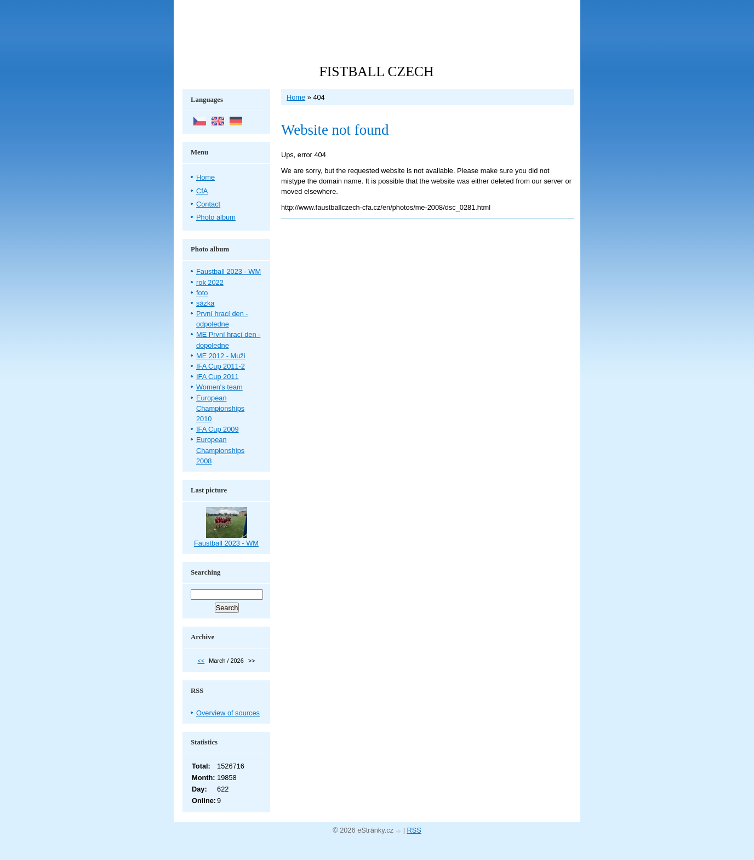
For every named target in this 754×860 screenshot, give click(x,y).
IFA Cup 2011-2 (220, 366)
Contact (208, 204)
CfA (202, 191)
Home (296, 97)
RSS (414, 830)
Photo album (216, 217)
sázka (205, 303)
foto (202, 293)
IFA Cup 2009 (217, 429)
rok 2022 (210, 282)
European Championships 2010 (220, 408)
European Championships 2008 (220, 450)
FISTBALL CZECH (376, 71)
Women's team (219, 387)
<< (201, 660)
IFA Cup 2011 (217, 376)
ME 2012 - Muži (220, 356)
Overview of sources (228, 713)
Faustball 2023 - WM (228, 271)
